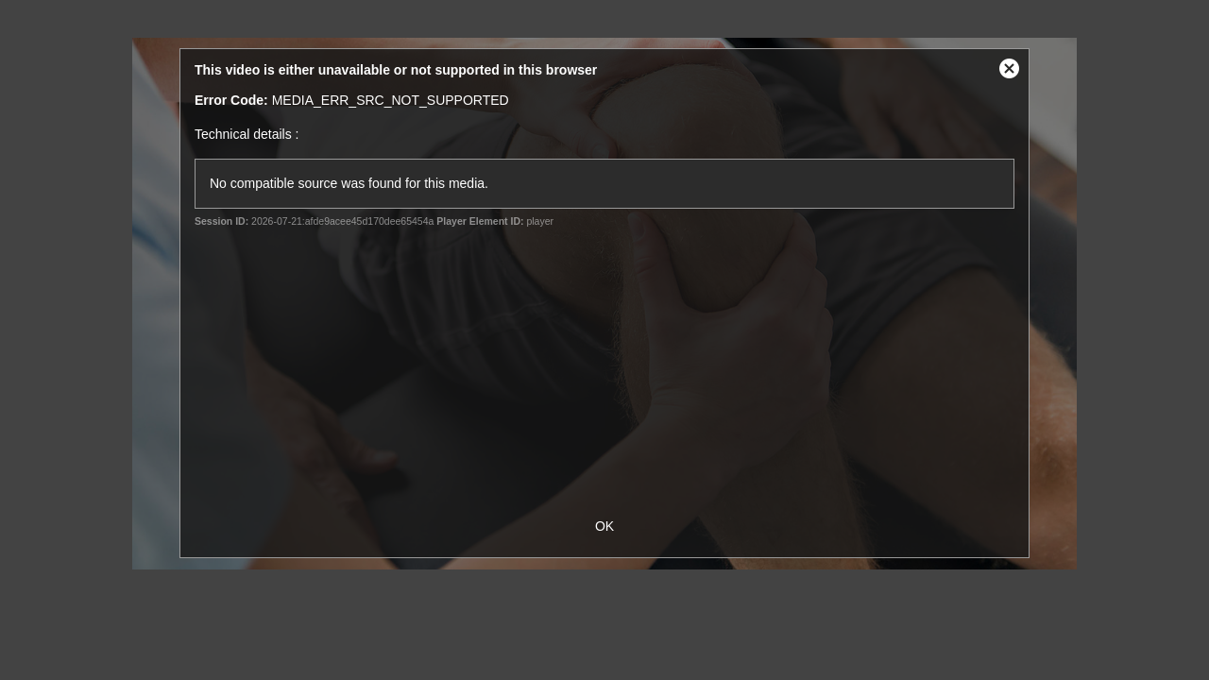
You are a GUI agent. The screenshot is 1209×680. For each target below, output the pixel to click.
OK (604, 526)
